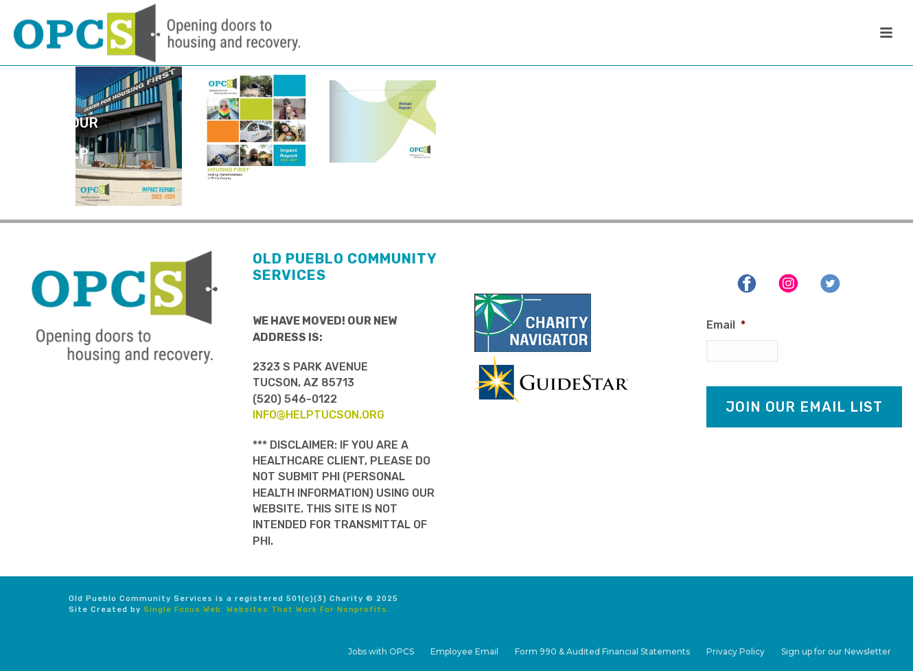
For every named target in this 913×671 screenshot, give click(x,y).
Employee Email (464, 651)
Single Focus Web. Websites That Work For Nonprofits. (266, 609)
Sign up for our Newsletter (836, 651)
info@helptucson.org (318, 414)
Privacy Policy (735, 651)
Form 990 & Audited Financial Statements (602, 651)
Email (726, 324)
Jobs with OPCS (381, 651)
